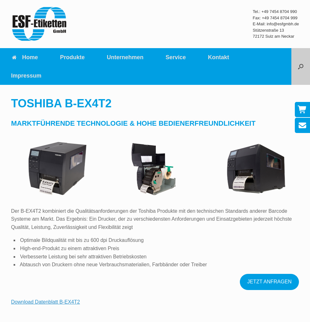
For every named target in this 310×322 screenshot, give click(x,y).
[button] (300, 66)
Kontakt (218, 57)
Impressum (26, 76)
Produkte (72, 57)
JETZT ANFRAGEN (269, 281)
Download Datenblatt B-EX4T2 (45, 302)
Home (24, 57)
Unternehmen (125, 57)
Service (176, 57)
